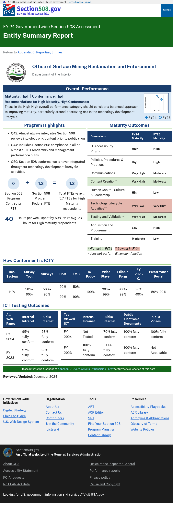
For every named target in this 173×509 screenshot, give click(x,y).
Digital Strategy (15, 410)
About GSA (11, 464)
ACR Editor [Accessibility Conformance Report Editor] (96, 412)
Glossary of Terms (144, 424)
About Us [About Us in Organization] (52, 407)
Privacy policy (100, 477)
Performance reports (105, 471)
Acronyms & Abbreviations (150, 418)
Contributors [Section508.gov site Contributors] (55, 418)
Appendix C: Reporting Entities (40, 52)
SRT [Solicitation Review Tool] (91, 418)
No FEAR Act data (16, 484)
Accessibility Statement (20, 471)
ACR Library (139, 412)
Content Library (99, 435)
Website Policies (143, 429)
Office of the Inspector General (112, 464)
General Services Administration (78, 454)
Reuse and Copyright (105, 484)
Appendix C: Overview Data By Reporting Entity (86, 368)
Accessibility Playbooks (148, 407)
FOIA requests (13, 477)
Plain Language (14, 416)
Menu (167, 10)
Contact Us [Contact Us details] (54, 412)
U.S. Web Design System (21, 422)
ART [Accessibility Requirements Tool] (91, 407)
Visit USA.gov (93, 494)
